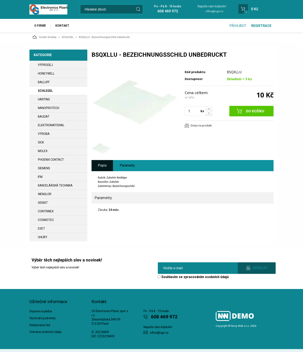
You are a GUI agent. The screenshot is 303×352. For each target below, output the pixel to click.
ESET (41, 228)
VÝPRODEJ (45, 65)
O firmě (40, 25)
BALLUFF (44, 82)
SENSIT (43, 202)
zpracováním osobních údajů (206, 277)
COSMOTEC (46, 220)
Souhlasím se (193, 277)
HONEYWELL (46, 73)
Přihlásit (237, 26)
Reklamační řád (39, 325)
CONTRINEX (46, 211)
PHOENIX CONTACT (51, 159)
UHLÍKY (42, 237)
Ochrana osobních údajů (45, 332)
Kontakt (62, 25)
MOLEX (43, 151)
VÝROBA (44, 133)
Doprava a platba (40, 311)
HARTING (44, 99)
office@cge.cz (214, 11)
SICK (41, 142)
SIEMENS (44, 168)
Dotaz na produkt (201, 125)
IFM (40, 177)
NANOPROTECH (48, 108)
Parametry (127, 165)
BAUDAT (43, 116)
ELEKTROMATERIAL (51, 125)
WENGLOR (44, 194)
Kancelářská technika (55, 185)
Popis (102, 165)
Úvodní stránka (44, 37)
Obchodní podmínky (42, 318)
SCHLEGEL (68, 37)
